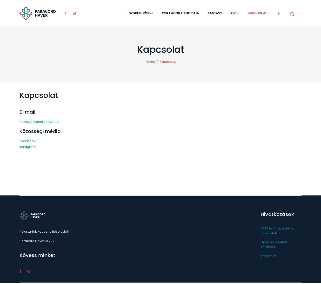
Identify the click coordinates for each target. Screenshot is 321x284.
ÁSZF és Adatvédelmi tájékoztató (277, 231)
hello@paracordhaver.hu (39, 121)
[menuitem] (141, 13)
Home (150, 61)
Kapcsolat (268, 256)
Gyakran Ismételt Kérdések (274, 244)
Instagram (28, 147)
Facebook (27, 141)
